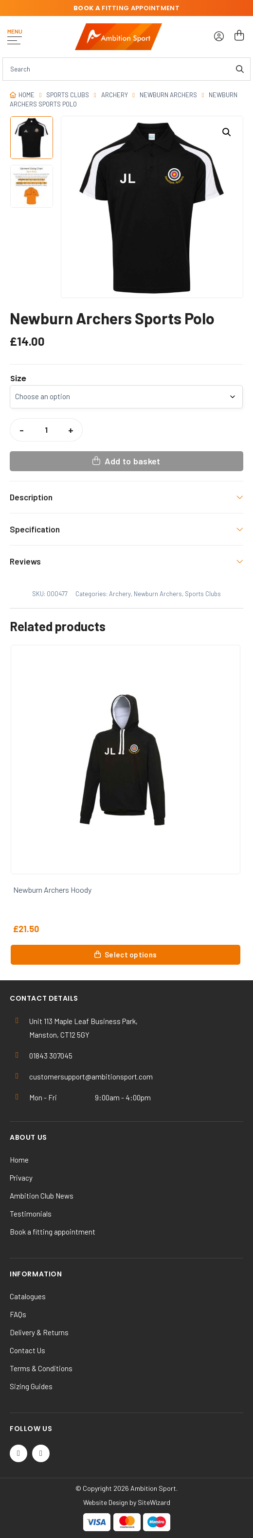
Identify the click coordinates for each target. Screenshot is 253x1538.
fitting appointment (126, 8)
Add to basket (133, 461)
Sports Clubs (67, 95)
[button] (226, 132)
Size (18, 379)
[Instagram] (41, 1453)
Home (26, 95)
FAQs (18, 1314)
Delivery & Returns (39, 1332)
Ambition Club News (41, 1195)
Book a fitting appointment (52, 1231)
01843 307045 (50, 1055)
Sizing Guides (31, 1386)
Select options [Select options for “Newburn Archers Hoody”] (131, 954)
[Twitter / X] (18, 1453)
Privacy (21, 1177)
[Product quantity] (46, 430)
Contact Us (27, 1350)
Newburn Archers (168, 95)
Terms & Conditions (41, 1368)
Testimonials (31, 1213)
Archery (114, 95)
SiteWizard (154, 1502)
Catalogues (28, 1296)
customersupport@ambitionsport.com (91, 1076)
